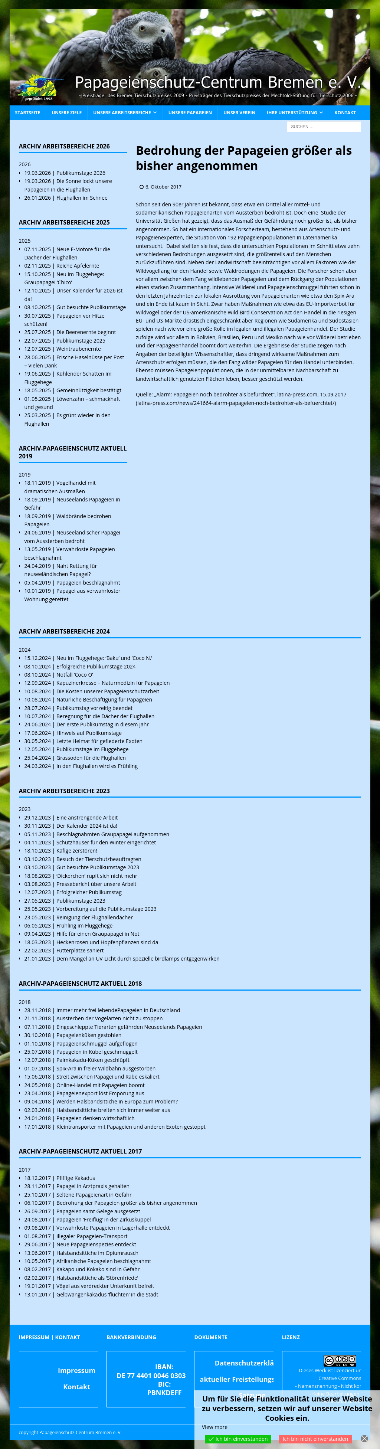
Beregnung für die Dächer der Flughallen (105, 716)
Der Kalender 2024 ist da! (86, 825)
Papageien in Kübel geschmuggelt (97, 1051)
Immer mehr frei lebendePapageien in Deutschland (118, 1010)
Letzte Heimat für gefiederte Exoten (99, 741)
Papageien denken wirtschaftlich (95, 1118)
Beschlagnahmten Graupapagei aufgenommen (112, 834)
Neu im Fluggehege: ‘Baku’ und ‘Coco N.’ (104, 657)
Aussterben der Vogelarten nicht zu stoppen (109, 1018)
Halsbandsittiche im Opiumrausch (97, 1252)
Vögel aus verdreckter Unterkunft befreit (105, 1285)
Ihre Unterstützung (292, 112)
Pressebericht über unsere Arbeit (96, 883)
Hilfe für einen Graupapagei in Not (98, 933)
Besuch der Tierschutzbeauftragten (98, 859)
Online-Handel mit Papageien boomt (100, 1085)
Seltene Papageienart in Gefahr (94, 1194)
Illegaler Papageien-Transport (92, 1236)
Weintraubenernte (78, 348)
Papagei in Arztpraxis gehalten (93, 1186)
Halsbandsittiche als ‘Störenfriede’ (97, 1277)
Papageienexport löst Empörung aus (100, 1093)
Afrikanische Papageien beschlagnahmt (103, 1261)
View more (214, 1426)
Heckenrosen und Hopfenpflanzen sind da (107, 942)
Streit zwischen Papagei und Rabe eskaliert (108, 1076)
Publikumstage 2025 (80, 340)
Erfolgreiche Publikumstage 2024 (96, 666)
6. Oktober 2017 (163, 186)
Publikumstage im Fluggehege (92, 749)
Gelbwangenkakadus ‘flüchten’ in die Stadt (107, 1294)
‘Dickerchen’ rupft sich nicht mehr (96, 875)
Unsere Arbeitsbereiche (122, 112)
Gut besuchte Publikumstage (91, 307)
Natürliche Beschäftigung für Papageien (104, 699)
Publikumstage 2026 (80, 172)
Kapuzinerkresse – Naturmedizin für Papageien (113, 682)
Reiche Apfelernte (77, 265)
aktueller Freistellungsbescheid (252, 1379)
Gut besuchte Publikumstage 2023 (97, 867)
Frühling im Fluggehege (84, 925)
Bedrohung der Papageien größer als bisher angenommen (126, 1202)
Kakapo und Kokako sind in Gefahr (98, 1269)
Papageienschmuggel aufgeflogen (97, 1043)
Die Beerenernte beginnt (86, 332)
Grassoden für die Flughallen (91, 757)
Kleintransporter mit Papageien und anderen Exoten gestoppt (131, 1126)
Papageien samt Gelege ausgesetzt (98, 1211)
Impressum (76, 1370)
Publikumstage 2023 (80, 900)
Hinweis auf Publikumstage (89, 732)
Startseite (27, 112)
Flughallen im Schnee (82, 197)
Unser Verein (239, 112)
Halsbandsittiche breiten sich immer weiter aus (113, 1109)
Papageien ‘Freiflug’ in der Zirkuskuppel (103, 1219)
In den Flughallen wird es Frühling (97, 765)
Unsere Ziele (67, 112)
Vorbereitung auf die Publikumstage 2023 (106, 908)
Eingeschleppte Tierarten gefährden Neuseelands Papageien (129, 1026)
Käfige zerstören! (76, 850)
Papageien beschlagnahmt (88, 582)
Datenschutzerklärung (252, 1362)
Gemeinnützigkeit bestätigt (88, 390)
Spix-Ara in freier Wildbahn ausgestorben (105, 1068)
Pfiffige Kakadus (75, 1177)
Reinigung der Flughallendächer (94, 917)
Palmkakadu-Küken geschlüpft (93, 1059)
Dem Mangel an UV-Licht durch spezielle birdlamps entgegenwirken (138, 958)
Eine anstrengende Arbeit (87, 817)
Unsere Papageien (190, 112)
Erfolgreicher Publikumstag (89, 892)
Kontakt (345, 112)
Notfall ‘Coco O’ (74, 674)
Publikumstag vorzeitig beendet (94, 708)
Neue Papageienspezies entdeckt (96, 1244)
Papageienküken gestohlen (89, 1034)
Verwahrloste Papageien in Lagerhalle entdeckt (113, 1227)
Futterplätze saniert (80, 950)
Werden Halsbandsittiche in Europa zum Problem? (117, 1101)
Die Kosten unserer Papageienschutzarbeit (107, 691)
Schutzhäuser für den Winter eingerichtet (106, 842)
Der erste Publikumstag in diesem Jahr (102, 724)
